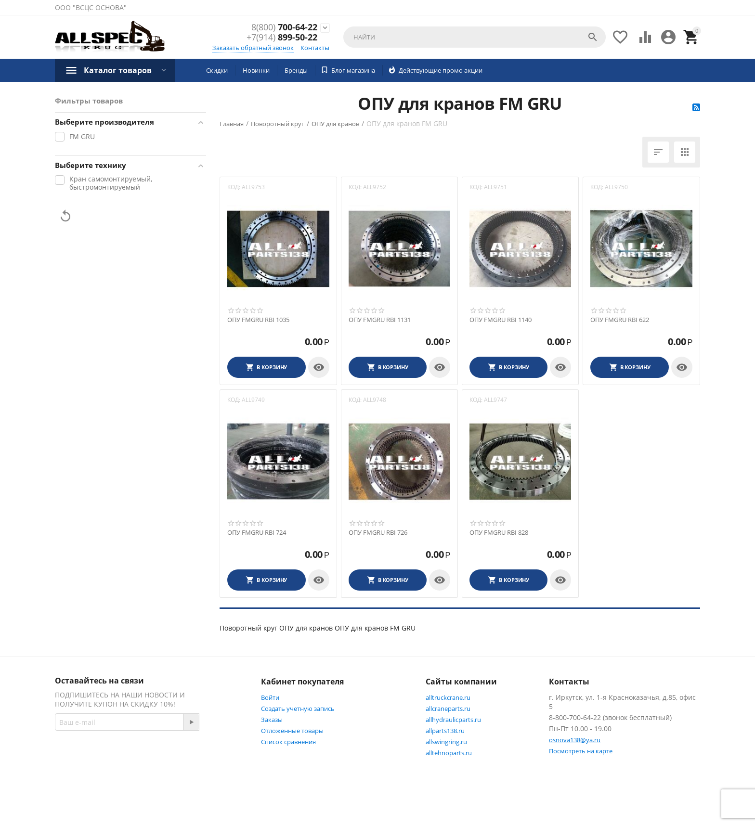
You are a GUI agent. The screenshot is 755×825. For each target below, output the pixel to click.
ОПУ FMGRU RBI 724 (256, 533)
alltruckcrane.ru (448, 697)
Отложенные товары (292, 730)
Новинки (256, 70)
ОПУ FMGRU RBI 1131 (380, 320)
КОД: (233, 187)
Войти (270, 697)
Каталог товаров (118, 70)
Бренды (296, 70)
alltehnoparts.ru (449, 752)
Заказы (272, 719)
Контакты (314, 47)
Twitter (76, 780)
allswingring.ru (446, 741)
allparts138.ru (445, 730)
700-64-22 (284, 27)
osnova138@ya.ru (574, 739)
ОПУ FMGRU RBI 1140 (500, 320)
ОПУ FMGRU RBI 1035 (258, 320)
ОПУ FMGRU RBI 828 (498, 533)
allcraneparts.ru (448, 708)
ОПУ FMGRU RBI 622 (619, 320)
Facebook (181, 757)
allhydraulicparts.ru (453, 719)
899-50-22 (282, 38)
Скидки (217, 70)
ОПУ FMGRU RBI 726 (378, 533)
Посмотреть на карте (580, 751)
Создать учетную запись (298, 708)
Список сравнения (288, 741)
